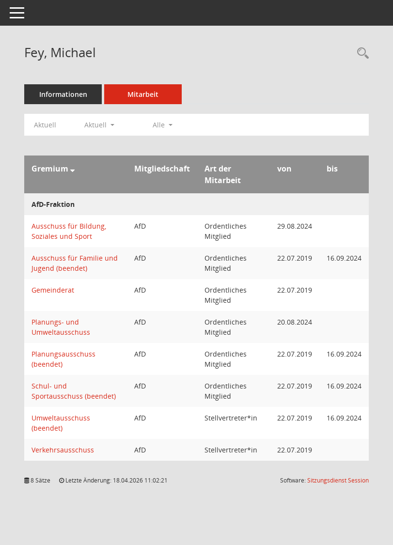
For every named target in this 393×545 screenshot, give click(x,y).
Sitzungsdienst (338, 480)
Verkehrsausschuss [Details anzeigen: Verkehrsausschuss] (62, 449)
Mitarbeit (142, 94)
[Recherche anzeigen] (360, 54)
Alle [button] (163, 124)
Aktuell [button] (99, 124)
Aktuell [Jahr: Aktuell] (45, 124)
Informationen (63, 94)
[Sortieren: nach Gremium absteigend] (72, 168)
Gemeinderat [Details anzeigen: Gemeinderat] (52, 290)
